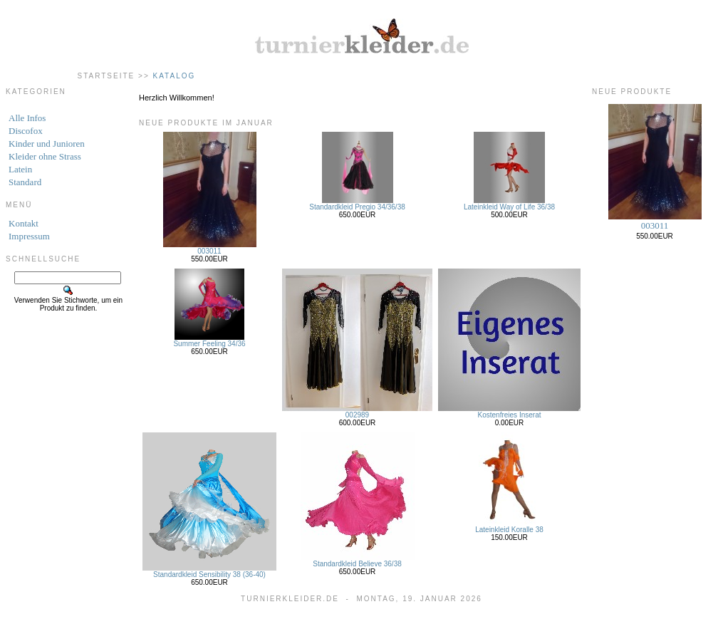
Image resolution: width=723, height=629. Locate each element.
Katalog (174, 76)
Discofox (26, 130)
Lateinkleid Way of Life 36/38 (509, 207)
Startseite (106, 76)
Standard (25, 182)
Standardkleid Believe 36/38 (357, 564)
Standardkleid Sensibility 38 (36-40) (209, 574)
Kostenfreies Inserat (509, 415)
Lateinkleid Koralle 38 (509, 530)
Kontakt (23, 223)
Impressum (29, 236)
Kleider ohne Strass (45, 156)
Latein (20, 169)
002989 (357, 415)
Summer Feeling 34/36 (209, 344)
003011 (209, 251)
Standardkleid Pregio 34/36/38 (357, 207)
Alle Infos (27, 118)
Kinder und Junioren (47, 143)
